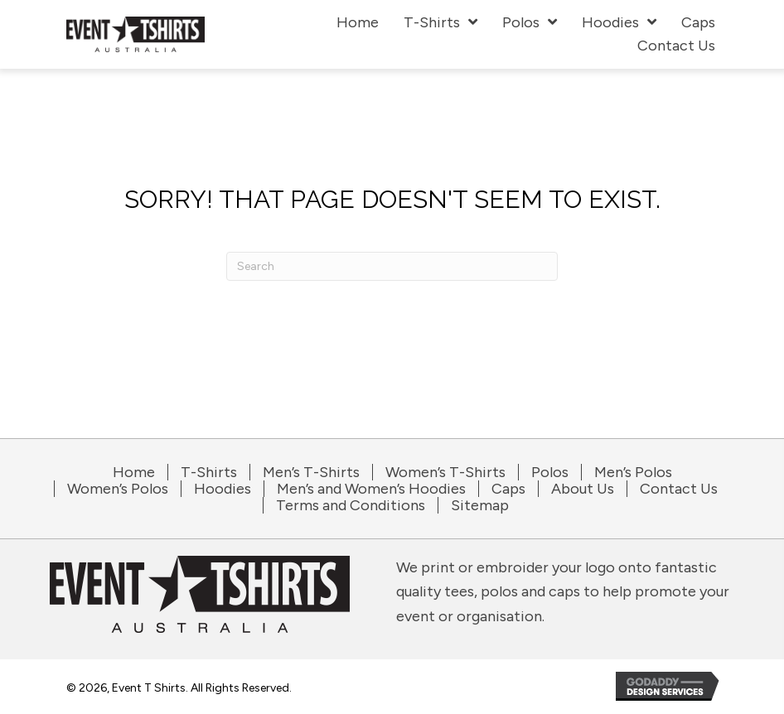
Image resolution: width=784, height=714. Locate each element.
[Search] (392, 266)
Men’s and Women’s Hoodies (371, 488)
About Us (582, 488)
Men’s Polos (633, 472)
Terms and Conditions (350, 505)
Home (134, 472)
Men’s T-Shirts (311, 472)
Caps (508, 488)
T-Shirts (209, 472)
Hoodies (222, 488)
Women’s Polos (117, 488)
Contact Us (679, 488)
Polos (550, 472)
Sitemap (480, 505)
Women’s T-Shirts (445, 472)
